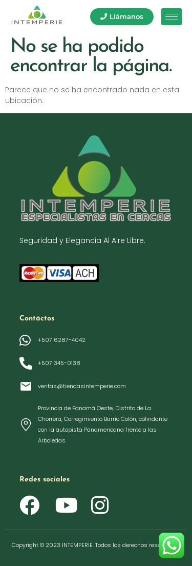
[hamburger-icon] (171, 16)
